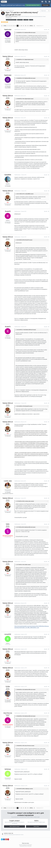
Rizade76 (7, 211)
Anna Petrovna (7, 713)
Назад (5, 25)
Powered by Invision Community (25, 846)
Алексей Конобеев (13, 16)
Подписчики (43, 10)
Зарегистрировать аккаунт (15, 826)
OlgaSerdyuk (7, 29)
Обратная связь (25, 843)
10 (25, 25)
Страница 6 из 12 (39, 25)
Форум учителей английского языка (14, 5)
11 (27, 25)
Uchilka (8, 686)
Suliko (7, 524)
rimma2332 (7, 634)
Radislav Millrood (8, 56)
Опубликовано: (20, 29)
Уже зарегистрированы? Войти (32, 5)
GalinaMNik (7, 175)
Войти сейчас (36, 826)
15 (48, 10)
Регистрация (45, 5)
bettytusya (8, 769)
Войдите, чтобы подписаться (8, 10)
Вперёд (31, 25)
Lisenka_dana (8, 481)
